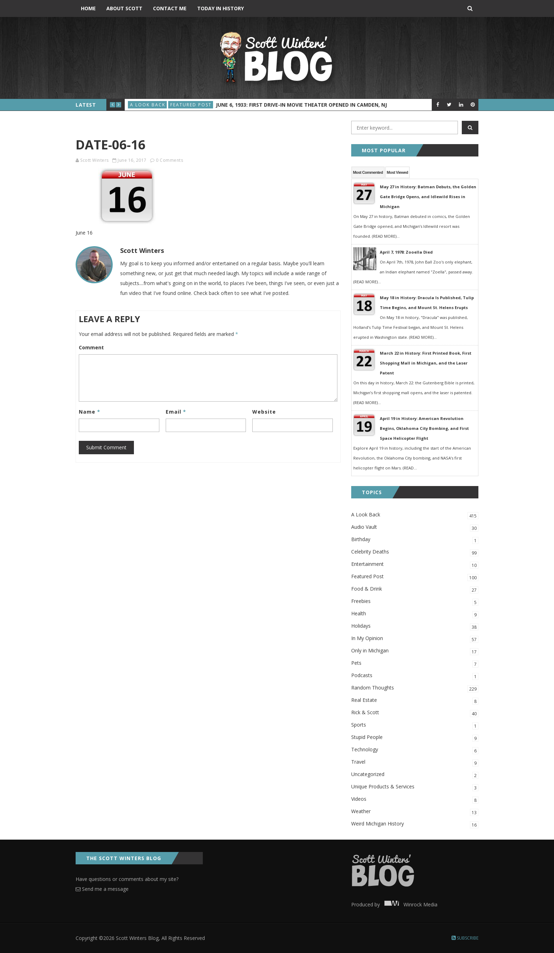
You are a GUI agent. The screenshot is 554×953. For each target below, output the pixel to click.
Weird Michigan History (414, 824)
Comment (91, 347)
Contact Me (170, 8)
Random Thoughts (414, 688)
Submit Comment (106, 447)
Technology (414, 750)
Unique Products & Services (414, 787)
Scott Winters (94, 160)
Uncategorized (414, 775)
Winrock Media (409, 904)
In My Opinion (414, 639)
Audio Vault (414, 527)
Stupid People (414, 738)
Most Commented (368, 172)
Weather (414, 812)
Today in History (220, 8)
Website (264, 411)
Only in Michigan (414, 651)
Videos (414, 799)
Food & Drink (414, 589)
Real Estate (414, 701)
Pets (414, 663)
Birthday (414, 540)
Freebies (414, 602)
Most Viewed (397, 172)
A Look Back (147, 105)
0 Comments (169, 160)
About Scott (124, 8)
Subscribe (465, 938)
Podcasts (414, 676)
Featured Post (191, 105)
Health (414, 614)
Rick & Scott (414, 713)
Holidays (414, 626)
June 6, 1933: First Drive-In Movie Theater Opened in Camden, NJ (301, 104)
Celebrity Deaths (414, 552)
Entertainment (414, 565)
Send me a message (102, 889)
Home (88, 8)
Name (89, 411)
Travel (414, 762)
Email (176, 411)
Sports (414, 725)
